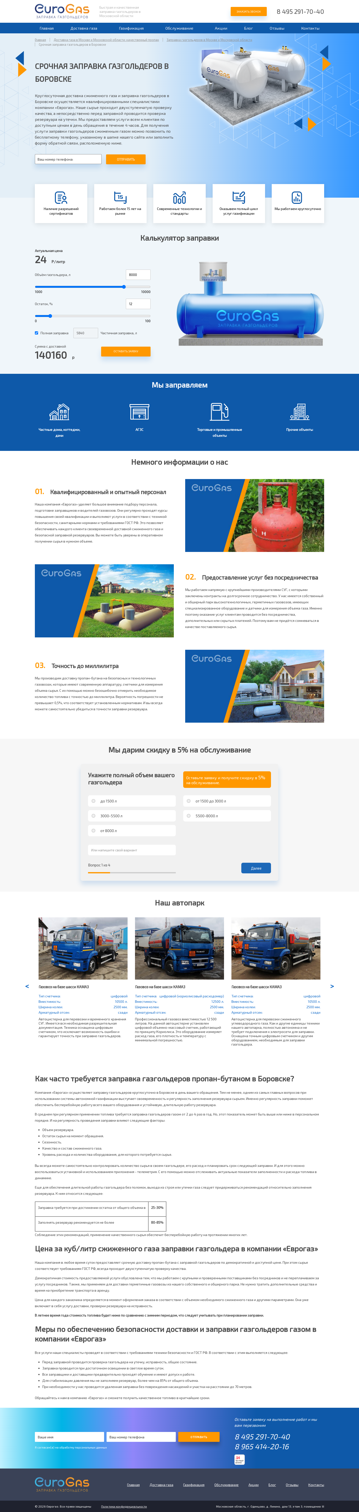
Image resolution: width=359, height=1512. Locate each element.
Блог (248, 28)
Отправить (126, 159)
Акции (221, 28)
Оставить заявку (125, 351)
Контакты (310, 28)
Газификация (131, 28)
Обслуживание (179, 28)
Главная (47, 28)
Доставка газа (83, 28)
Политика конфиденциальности (124, 1506)
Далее (256, 868)
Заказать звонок (249, 11)
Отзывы (277, 28)
